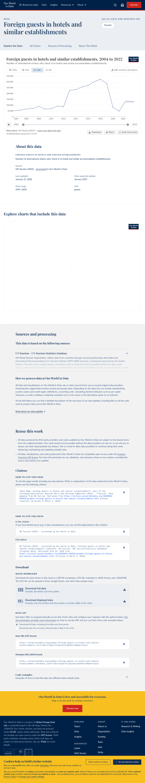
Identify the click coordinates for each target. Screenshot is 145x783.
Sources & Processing (59, 46)
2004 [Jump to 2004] (16, 125)
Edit (125, 70)
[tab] (13, 70)
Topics (77, 731)
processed (41, 169)
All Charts (35, 46)
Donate (134, 5)
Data (44, 5)
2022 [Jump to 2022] (134, 125)
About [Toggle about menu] (81, 5)
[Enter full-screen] (128, 132)
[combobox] (115, 5)
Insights (54, 5)
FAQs (43, 746)
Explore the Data (13, 46)
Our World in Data (10, 5)
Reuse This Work (88, 46)
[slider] (23, 125)
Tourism (108, 25)
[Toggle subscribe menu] (122, 5)
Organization (104, 736)
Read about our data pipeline (30, 411)
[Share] (110, 132)
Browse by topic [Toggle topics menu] (28, 5)
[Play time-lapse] (8, 124)
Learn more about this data (49, 131)
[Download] (95, 132)
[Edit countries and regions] (124, 70)
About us (102, 731)
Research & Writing (130, 731)
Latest (77, 753)
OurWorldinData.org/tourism (18, 134)
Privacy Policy (10, 777)
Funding (101, 741)
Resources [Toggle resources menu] (67, 5)
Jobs (100, 752)
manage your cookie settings (31, 777)
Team (100, 747)
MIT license (46, 740)
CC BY (34, 134)
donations (44, 766)
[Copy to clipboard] (121, 492)
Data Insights (127, 736)
